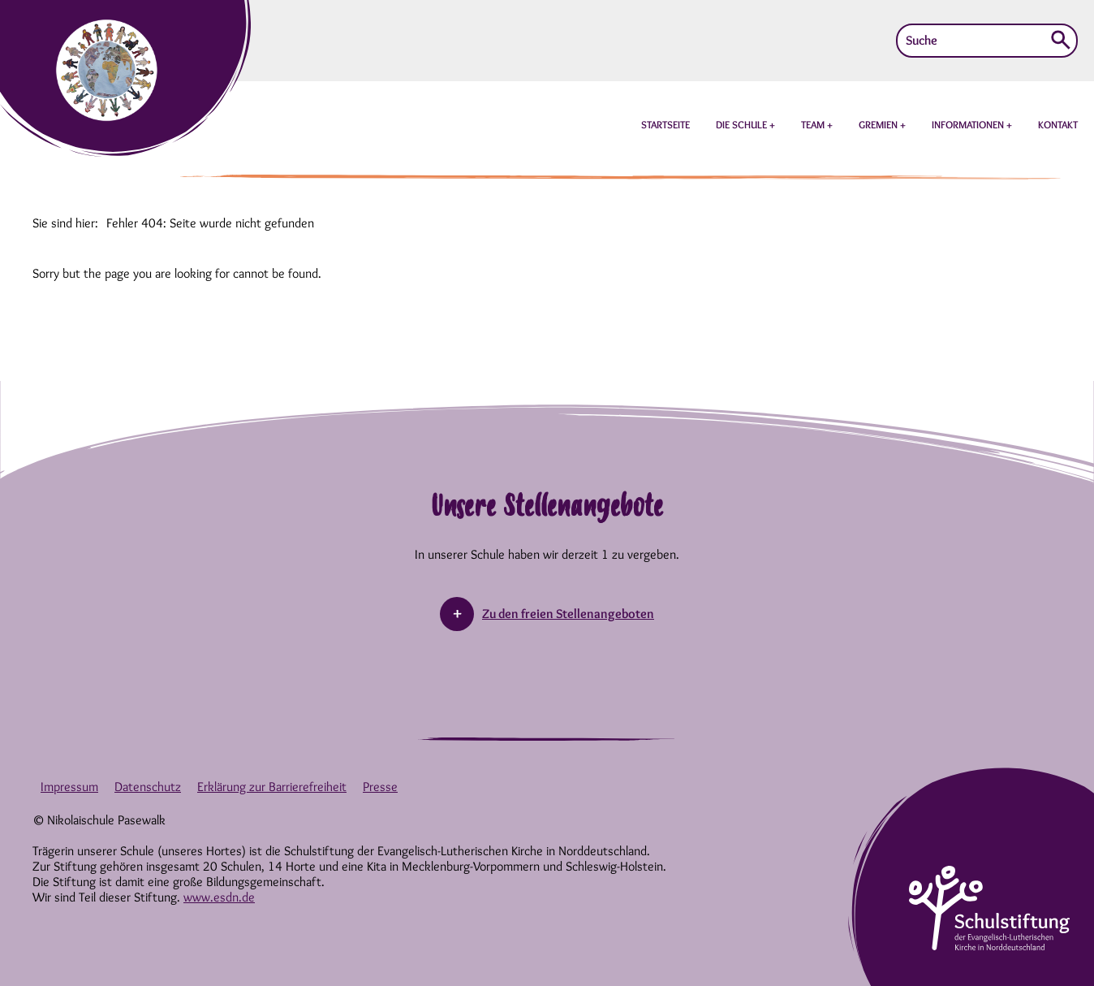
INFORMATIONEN (969, 124)
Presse (380, 786)
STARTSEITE (665, 124)
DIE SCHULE (742, 124)
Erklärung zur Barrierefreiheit (272, 786)
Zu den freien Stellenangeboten (568, 613)
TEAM (814, 124)
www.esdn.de (219, 897)
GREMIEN (879, 124)
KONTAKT (1058, 124)
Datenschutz (147, 786)
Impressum (69, 786)
